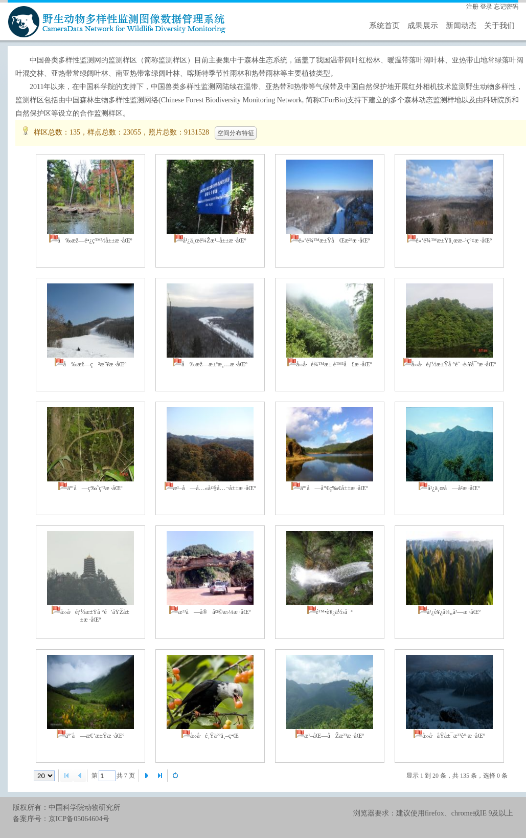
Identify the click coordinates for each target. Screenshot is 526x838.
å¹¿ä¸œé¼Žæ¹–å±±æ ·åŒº (214, 240)
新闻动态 (461, 25)
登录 (486, 6)
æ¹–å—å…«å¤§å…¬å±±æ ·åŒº (214, 488)
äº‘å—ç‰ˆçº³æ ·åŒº (94, 488)
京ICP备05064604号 (79, 819)
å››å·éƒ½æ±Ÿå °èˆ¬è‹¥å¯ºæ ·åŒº (453, 364)
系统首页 (384, 25)
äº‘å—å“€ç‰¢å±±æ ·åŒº (334, 488)
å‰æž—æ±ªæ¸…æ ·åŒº (214, 364)
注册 (472, 6)
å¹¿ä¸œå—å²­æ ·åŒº (453, 488)
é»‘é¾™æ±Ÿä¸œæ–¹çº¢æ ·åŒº (454, 240)
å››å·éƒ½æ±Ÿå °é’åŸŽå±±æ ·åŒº (94, 615)
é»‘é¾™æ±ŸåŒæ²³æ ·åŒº (334, 240)
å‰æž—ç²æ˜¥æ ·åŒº (94, 364)
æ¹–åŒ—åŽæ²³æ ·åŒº (334, 735)
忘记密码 (506, 6)
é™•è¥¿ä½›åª (334, 611)
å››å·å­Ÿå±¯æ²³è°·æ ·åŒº (453, 735)
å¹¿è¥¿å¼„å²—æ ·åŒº (454, 611)
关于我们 (499, 25)
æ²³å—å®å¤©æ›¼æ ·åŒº (214, 611)
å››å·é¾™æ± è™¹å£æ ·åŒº (334, 364)
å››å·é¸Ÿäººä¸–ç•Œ (214, 735)
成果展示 (422, 25)
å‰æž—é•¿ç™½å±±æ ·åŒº (95, 240)
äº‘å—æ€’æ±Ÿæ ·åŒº (94, 735)
